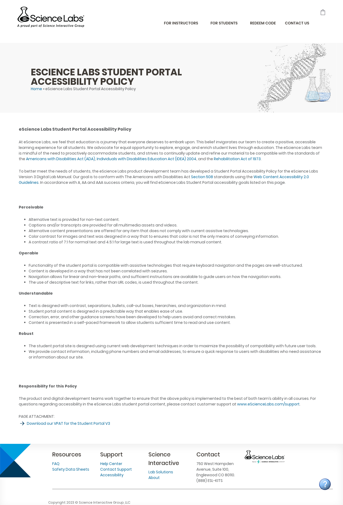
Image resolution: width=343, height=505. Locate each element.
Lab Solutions (160, 472)
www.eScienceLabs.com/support (268, 404)
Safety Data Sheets (70, 469)
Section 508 (202, 177)
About (154, 477)
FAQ (55, 463)
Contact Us (297, 23)
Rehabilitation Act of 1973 (237, 159)
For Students (223, 23)
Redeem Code (263, 23)
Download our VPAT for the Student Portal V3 (68, 423)
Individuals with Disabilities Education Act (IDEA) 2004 (146, 159)
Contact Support (116, 469)
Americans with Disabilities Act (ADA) (60, 159)
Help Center (111, 463)
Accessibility (112, 475)
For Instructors (181, 23)
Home (36, 89)
